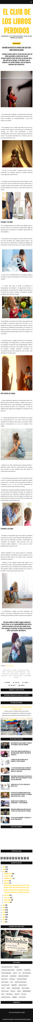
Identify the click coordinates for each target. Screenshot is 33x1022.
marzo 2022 (7, 897)
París (11, 982)
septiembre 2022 (8, 878)
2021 (4, 905)
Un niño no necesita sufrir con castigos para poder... (17, 890)
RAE (19, 973)
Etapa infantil (9, 665)
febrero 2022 (7, 900)
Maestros (13, 991)
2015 (4, 919)
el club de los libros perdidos (8, 970)
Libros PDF (17, 994)
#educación (10, 672)
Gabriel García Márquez (23, 976)
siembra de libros (23, 985)
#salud (10, 675)
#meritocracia (14, 673)
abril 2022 (7, 895)
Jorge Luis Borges (16, 988)
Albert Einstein (5, 982)
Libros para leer (5, 991)
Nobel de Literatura (6, 997)
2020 (4, 907)
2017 (4, 914)
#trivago (16, 677)
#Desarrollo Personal (23, 670)
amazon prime (16, 43)
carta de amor (22, 997)
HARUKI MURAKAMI (26, 991)
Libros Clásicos (9, 994)
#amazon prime (7, 670)
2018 (4, 912)
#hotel (28, 672)
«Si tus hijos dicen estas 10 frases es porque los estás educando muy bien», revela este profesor (21, 769)
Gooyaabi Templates (26, 1019)
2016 (4, 917)
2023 (4, 869)
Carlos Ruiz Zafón (5, 985)
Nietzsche (24, 994)
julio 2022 (6, 881)
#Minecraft (23, 673)
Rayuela (19, 991)
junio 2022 (7, 883)
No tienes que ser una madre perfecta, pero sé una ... (17, 885)
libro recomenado (27, 973)
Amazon (15, 973)
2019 (4, 910)
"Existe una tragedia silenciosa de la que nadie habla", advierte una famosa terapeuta (21, 753)
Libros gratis (4, 979)
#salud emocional (17, 675)
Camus (3, 988)
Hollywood (16, 967)
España (8, 988)
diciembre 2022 (8, 873)
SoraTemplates (10, 1019)
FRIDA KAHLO (14, 985)
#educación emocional (20, 672)
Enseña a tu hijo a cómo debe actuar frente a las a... (17, 887)
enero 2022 (7, 902)
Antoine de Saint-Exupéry (20, 982)
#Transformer (27, 675)
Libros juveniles (25, 988)
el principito (12, 979)
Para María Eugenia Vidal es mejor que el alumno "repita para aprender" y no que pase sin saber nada (21, 777)
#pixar (28, 673)
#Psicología (4, 675)
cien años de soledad (21, 979)
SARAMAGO (14, 997)
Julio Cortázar (5, 976)
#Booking (14, 670)
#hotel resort (5, 673)
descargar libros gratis (7, 967)
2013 (4, 922)
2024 (4, 867)
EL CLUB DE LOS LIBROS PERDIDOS (16, 21)
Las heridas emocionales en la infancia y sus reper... (17, 892)
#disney (4, 672)
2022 (4, 871)
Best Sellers (19, 970)
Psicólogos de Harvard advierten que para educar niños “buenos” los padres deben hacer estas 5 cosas (21, 794)
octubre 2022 (7, 876)
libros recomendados (6, 973)
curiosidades (27, 970)
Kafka (3, 994)
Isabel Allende (13, 976)
